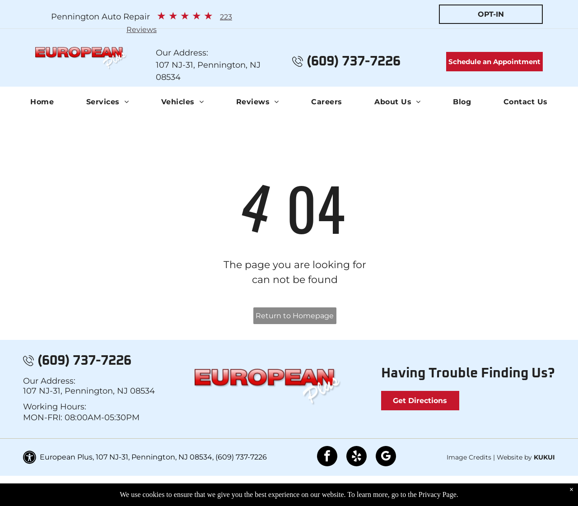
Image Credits (469, 457)
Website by (514, 457)
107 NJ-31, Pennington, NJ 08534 (89, 391)
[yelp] (356, 457)
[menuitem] (42, 102)
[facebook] (327, 457)
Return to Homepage (295, 315)
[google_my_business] (386, 457)
